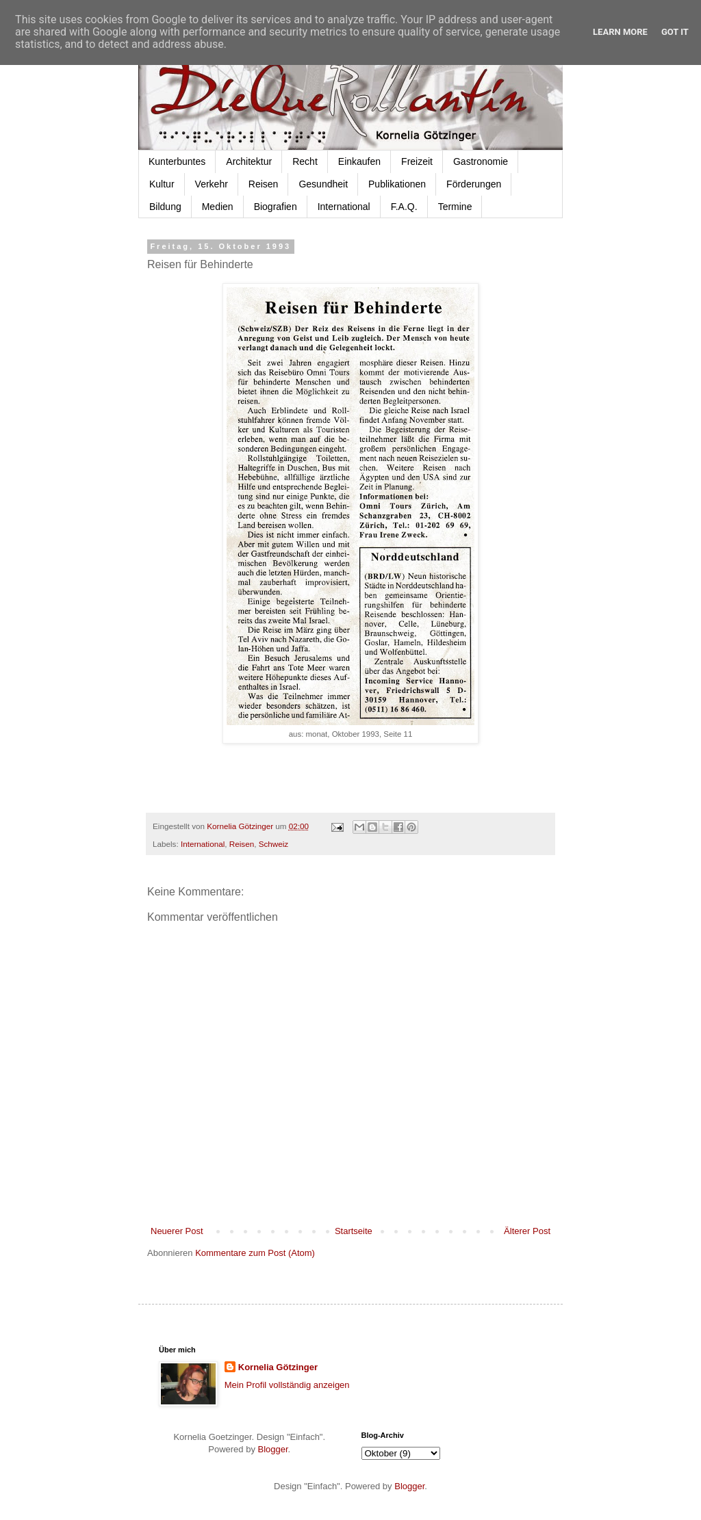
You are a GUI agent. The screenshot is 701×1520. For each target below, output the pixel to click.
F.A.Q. (404, 206)
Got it (675, 32)
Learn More (620, 32)
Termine (455, 206)
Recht (305, 161)
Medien (217, 206)
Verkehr (211, 184)
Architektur (249, 161)
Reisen (263, 184)
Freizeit (417, 161)
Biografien (275, 206)
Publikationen (397, 184)
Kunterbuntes (177, 161)
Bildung (165, 206)
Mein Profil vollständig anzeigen (287, 1385)
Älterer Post (527, 1231)
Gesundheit (323, 184)
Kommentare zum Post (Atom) (255, 1253)
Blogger (273, 1449)
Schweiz (274, 843)
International (344, 206)
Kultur (162, 184)
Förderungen (473, 184)
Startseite (353, 1231)
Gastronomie (480, 161)
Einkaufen (359, 161)
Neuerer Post (177, 1231)
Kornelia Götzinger (278, 1367)
